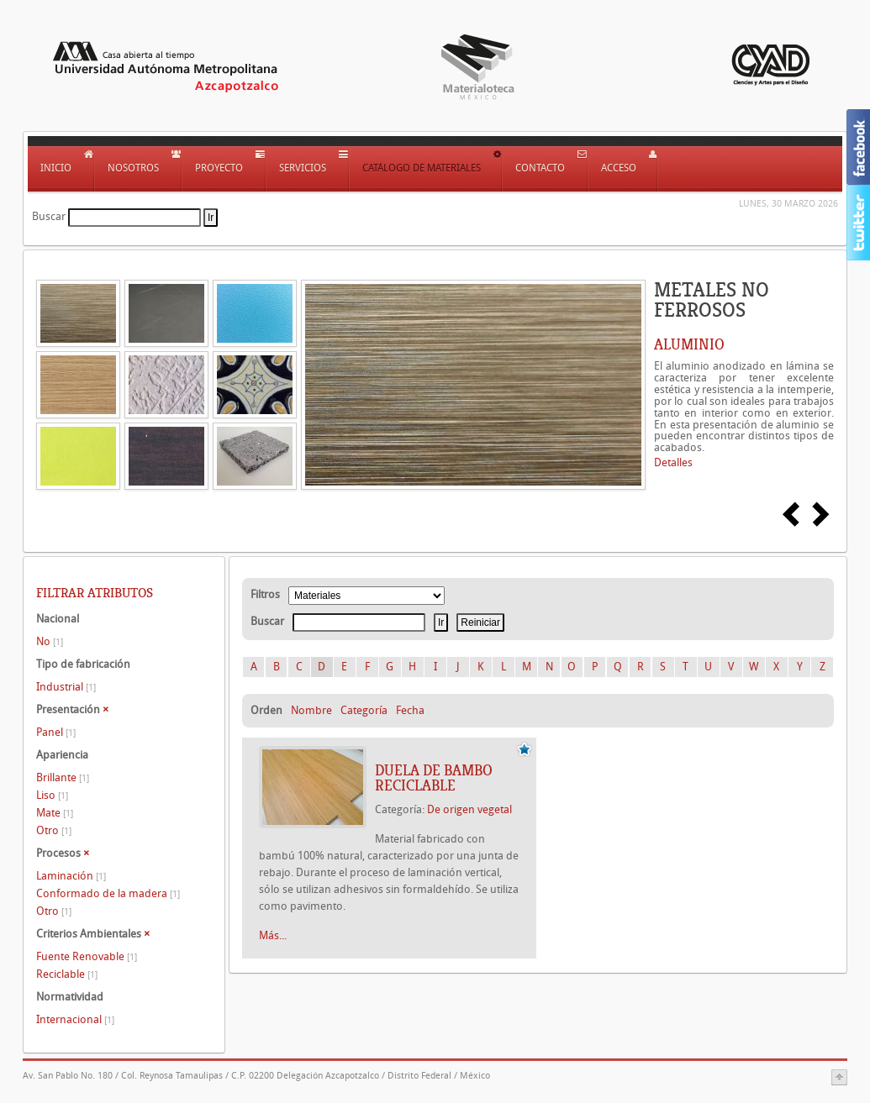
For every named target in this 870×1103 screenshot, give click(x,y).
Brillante (62, 777)
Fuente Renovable (86, 956)
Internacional (75, 1019)
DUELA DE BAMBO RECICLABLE (434, 778)
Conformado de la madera (108, 893)
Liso (52, 795)
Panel (56, 732)
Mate (54, 812)
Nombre (311, 710)
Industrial (66, 686)
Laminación (71, 875)
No (49, 641)
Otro (53, 830)
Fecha (410, 710)
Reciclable (67, 974)
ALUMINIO (689, 344)
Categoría (364, 710)
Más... (273, 935)
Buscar (49, 216)
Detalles (673, 462)
